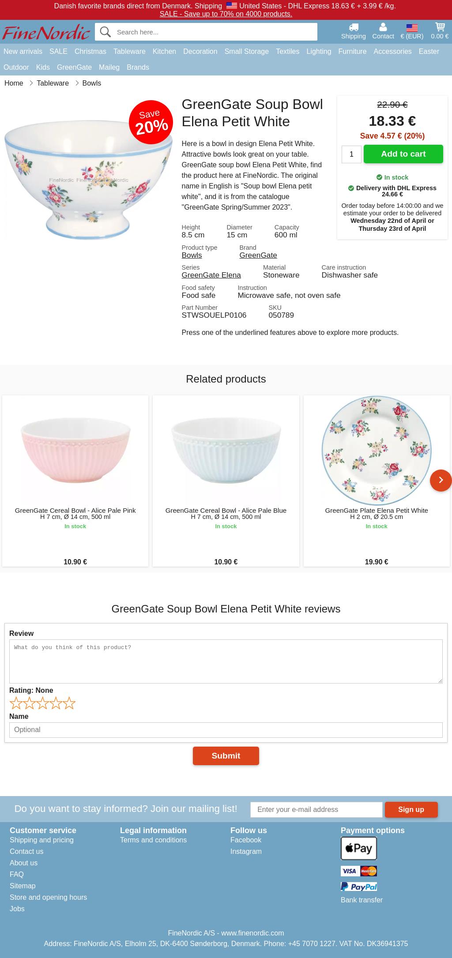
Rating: (31, 690)
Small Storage (247, 51)
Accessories (393, 51)
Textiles (287, 51)
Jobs (17, 909)
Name (19, 716)
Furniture (353, 51)
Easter (429, 51)
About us (24, 863)
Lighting (319, 51)
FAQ (17, 874)
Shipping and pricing (42, 840)
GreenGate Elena (211, 274)
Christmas (90, 51)
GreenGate (74, 67)
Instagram (246, 851)
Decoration (200, 51)
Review (21, 633)
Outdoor (16, 67)
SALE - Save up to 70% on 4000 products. (226, 14)
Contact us (26, 851)
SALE (58, 51)
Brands (138, 67)
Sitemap (23, 886)
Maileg (109, 67)
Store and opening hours (48, 897)
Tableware (129, 51)
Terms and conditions (153, 840)
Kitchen (164, 51)
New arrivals (23, 51)
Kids (43, 67)
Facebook (245, 840)
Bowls (192, 255)
